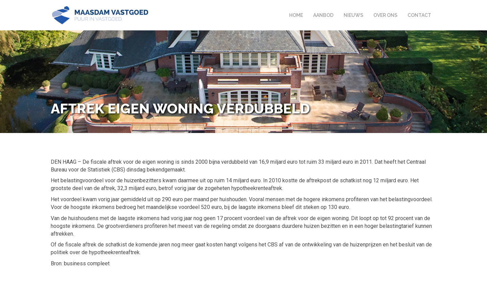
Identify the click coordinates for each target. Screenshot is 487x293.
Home (296, 15)
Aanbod (323, 15)
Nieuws (353, 15)
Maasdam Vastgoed (100, 15)
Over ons (385, 15)
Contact (419, 15)
